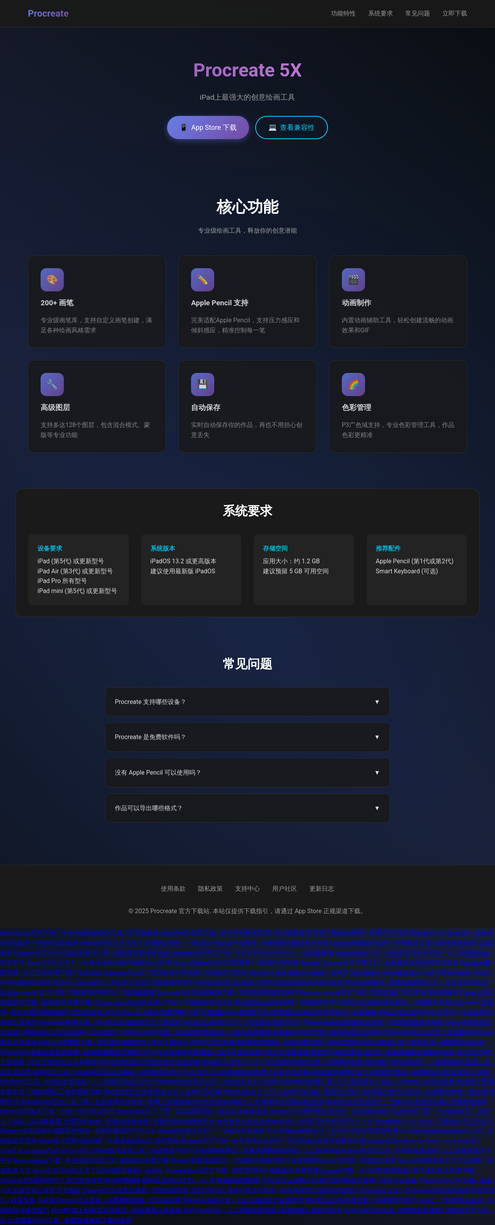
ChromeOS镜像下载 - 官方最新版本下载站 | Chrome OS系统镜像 (366, 1081)
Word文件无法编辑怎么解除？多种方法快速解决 (315, 973)
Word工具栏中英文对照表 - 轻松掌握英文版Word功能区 (281, 1190)
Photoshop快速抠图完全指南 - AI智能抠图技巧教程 (374, 1022)
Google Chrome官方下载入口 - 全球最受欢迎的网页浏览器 (379, 962)
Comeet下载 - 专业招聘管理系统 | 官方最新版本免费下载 (397, 1170)
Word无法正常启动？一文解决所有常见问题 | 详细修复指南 (406, 1101)
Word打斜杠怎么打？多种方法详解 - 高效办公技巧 (292, 1091)
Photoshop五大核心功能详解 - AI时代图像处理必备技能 (181, 1012)
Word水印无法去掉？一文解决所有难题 (211, 1131)
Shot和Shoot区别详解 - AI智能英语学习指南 (295, 1002)
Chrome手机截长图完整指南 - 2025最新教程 (330, 1111)
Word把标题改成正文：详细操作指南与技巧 (230, 1160)
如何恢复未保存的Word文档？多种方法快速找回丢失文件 (295, 1121)
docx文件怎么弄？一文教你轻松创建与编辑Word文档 (99, 962)
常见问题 (417, 13)
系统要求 (380, 13)
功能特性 (343, 13)
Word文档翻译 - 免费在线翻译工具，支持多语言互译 (416, 982)
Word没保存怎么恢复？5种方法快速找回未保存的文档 (269, 982)
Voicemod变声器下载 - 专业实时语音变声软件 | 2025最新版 (253, 953)
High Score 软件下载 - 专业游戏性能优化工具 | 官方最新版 (79, 933)
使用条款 (173, 888)
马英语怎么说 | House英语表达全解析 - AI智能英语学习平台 (113, 1071)
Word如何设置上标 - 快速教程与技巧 (144, 1150)
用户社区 (284, 888)
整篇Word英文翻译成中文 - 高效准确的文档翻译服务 (382, 1052)
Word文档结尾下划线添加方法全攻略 (149, 1061)
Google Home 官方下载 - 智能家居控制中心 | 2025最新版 (77, 992)
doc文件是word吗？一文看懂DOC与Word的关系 (258, 1101)
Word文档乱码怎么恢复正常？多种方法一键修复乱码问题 (406, 1042)
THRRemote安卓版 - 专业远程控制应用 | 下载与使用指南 (194, 1032)
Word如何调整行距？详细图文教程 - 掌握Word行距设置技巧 (393, 1071)
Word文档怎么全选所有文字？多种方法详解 (162, 1091)
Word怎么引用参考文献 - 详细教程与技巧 (362, 1200)
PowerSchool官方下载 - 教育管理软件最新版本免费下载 (242, 1170)
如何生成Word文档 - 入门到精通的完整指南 (201, 1180)
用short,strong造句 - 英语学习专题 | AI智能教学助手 (123, 982)
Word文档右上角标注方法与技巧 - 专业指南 (318, 1012)
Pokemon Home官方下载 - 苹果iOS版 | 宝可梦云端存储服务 (377, 992)
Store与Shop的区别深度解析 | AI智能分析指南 (236, 962)
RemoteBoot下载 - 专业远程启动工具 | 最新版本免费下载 (91, 1160)
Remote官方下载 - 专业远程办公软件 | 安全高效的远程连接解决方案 (273, 1141)
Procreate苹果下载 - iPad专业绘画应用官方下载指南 (110, 1022)
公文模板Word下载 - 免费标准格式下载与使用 (70, 1220)
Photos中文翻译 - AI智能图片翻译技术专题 (270, 943)
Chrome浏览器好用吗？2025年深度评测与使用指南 (70, 1180)
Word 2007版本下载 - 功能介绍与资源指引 (57, 1111)
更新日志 (321, 888)
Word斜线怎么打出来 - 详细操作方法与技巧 (434, 1121)
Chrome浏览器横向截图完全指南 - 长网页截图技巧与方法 (78, 1131)
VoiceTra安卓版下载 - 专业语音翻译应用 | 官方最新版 (232, 933)
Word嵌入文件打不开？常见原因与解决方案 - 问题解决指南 (283, 1061)
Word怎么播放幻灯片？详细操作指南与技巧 (242, 1022)
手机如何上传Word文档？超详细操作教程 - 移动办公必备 (340, 1180)
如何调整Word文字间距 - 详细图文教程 (345, 1160)
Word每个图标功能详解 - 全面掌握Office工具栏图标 (109, 1141)
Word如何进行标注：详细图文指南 (404, 1002)
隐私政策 (210, 888)
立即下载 (454, 13)
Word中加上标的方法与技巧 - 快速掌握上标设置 (116, 1210)
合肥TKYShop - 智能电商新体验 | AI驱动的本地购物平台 (139, 1121)
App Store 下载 (207, 127)
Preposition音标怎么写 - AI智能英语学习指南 (216, 1081)
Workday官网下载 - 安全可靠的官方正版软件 (243, 1200)
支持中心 (247, 888)
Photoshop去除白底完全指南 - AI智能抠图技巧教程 (70, 1052)
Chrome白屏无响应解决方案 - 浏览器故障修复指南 (226, 992)
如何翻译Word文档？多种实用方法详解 (326, 1032)
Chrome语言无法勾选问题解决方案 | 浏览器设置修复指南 (92, 953)
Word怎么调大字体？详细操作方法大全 (180, 1002)
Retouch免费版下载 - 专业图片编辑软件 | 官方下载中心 (113, 1042)
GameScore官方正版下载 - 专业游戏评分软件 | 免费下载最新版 (105, 1101)
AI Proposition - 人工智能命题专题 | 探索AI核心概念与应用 (263, 1210)
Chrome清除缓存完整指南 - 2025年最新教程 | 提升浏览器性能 (225, 1052)
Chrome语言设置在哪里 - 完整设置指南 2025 (143, 1190)
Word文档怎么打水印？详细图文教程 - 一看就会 (145, 943)
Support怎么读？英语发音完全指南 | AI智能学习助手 (175, 973)
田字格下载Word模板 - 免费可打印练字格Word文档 (376, 933)
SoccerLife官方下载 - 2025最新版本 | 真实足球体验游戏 (192, 1111)
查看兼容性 (291, 127)
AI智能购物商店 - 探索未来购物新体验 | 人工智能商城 (267, 1150)
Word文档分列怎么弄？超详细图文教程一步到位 (98, 1170)
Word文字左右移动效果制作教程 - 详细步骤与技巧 (258, 1042)
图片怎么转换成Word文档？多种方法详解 (253, 1071)
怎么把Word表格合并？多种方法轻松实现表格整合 (336, 1131)
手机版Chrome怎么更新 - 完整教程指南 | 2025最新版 (109, 1200)
